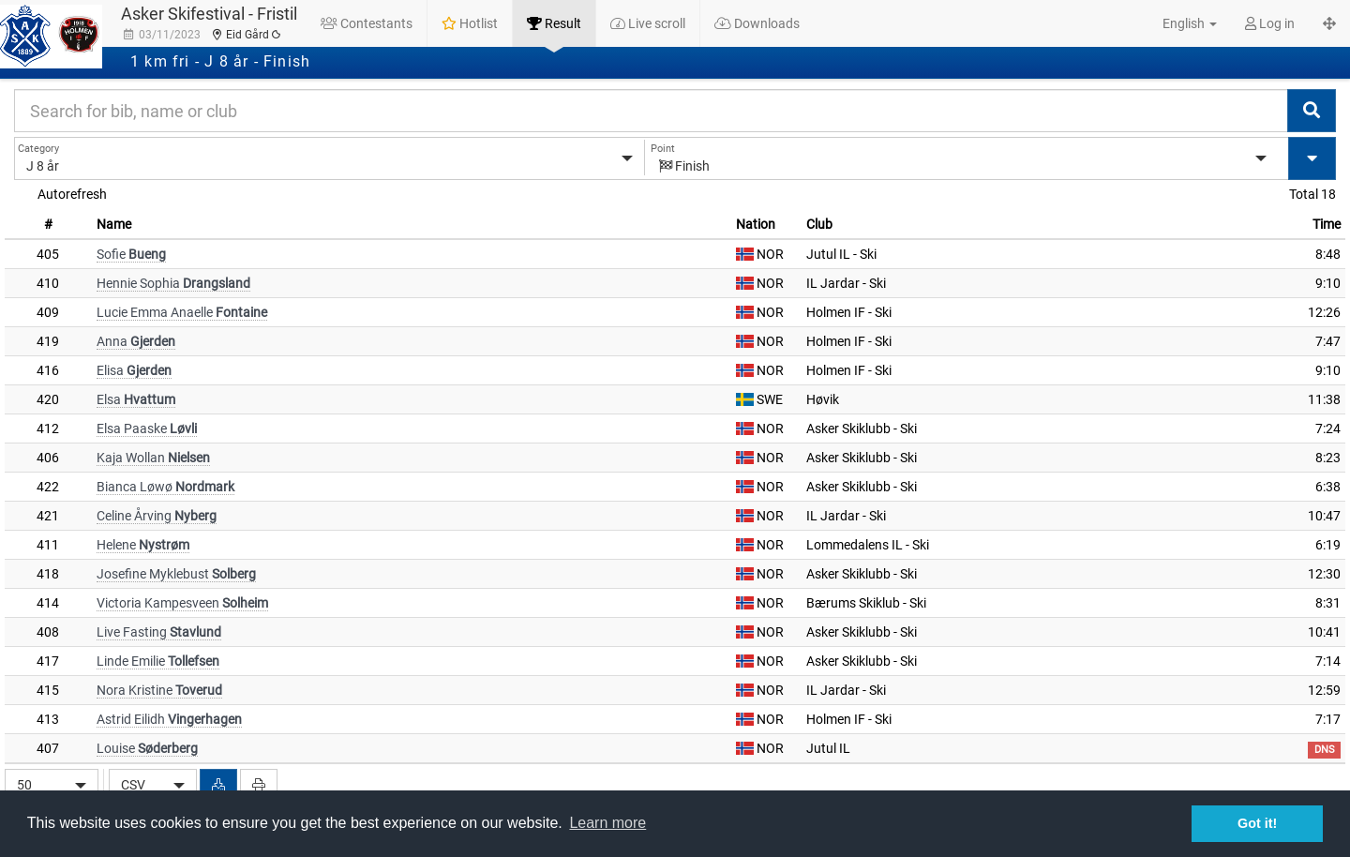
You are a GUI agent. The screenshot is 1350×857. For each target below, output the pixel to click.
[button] (1179, 23)
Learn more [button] (607, 823)
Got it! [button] (1257, 823)
